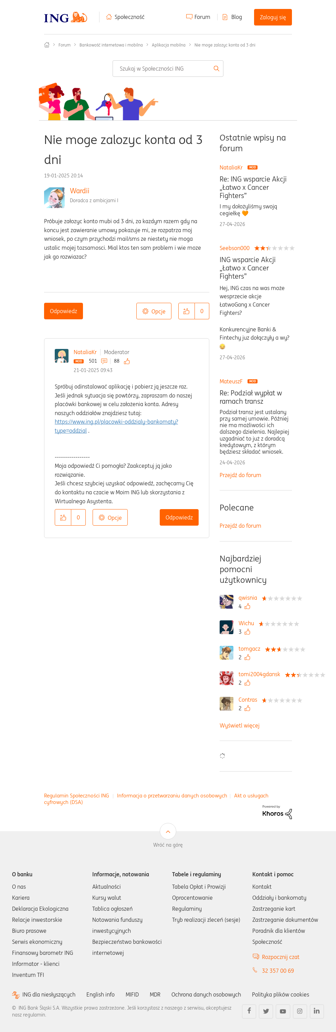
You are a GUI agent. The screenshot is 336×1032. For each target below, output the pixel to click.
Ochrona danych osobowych (206, 994)
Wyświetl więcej (240, 725)
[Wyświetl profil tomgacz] (251, 648)
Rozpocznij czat (281, 956)
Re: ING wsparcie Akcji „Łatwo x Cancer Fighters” (253, 187)
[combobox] (168, 68)
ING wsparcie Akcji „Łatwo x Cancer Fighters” (248, 268)
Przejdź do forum (240, 475)
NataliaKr (85, 352)
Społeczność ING (47, 45)
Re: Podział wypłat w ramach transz (251, 397)
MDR (155, 994)
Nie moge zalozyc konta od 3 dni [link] (225, 45)
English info (100, 994)
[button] (186, 311)
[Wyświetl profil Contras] (250, 699)
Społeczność (130, 16)
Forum (202, 16)
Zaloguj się (273, 17)
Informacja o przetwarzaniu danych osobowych (172, 795)
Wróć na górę (168, 845)
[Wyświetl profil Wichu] (248, 623)
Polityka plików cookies (280, 994)
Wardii (80, 190)
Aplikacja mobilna (169, 45)
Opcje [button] (158, 311)
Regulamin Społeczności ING (76, 795)
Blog (236, 16)
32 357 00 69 (278, 970)
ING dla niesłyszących (48, 994)
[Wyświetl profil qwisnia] (250, 597)
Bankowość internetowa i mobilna (111, 45)
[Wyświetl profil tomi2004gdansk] (261, 674)
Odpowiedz (63, 311)
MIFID (132, 994)
